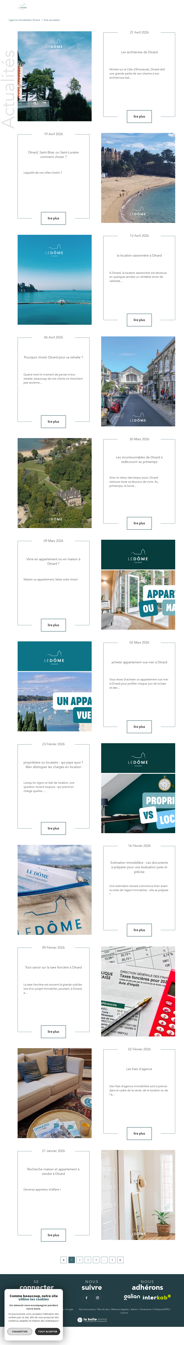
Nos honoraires (87, 1309)
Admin (134, 1309)
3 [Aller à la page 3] (88, 1260)
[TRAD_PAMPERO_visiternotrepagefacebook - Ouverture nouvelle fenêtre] (86, 1298)
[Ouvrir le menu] (178, 7)
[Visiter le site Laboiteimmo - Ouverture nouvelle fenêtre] (92, 1321)
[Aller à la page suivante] (120, 1260)
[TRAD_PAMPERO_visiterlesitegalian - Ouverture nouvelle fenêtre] (132, 1297)
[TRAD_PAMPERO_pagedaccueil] (22, 9)
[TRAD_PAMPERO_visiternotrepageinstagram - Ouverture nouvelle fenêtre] (97, 1298)
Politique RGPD (161, 1309)
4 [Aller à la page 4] (96, 1260)
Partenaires (145, 1309)
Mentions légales (119, 1309)
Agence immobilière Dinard (24, 20)
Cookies (124, 1313)
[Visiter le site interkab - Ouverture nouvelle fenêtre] (157, 1297)
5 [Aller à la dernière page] (112, 1260)
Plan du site (103, 1309)
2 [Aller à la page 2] (79, 1260)
